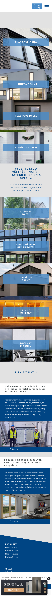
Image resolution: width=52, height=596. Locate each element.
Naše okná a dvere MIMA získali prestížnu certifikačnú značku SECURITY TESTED (26, 389)
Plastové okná (11, 547)
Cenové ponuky (37, 6)
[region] (26, 454)
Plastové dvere (11, 554)
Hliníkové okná (11, 550)
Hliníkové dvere (11, 557)
